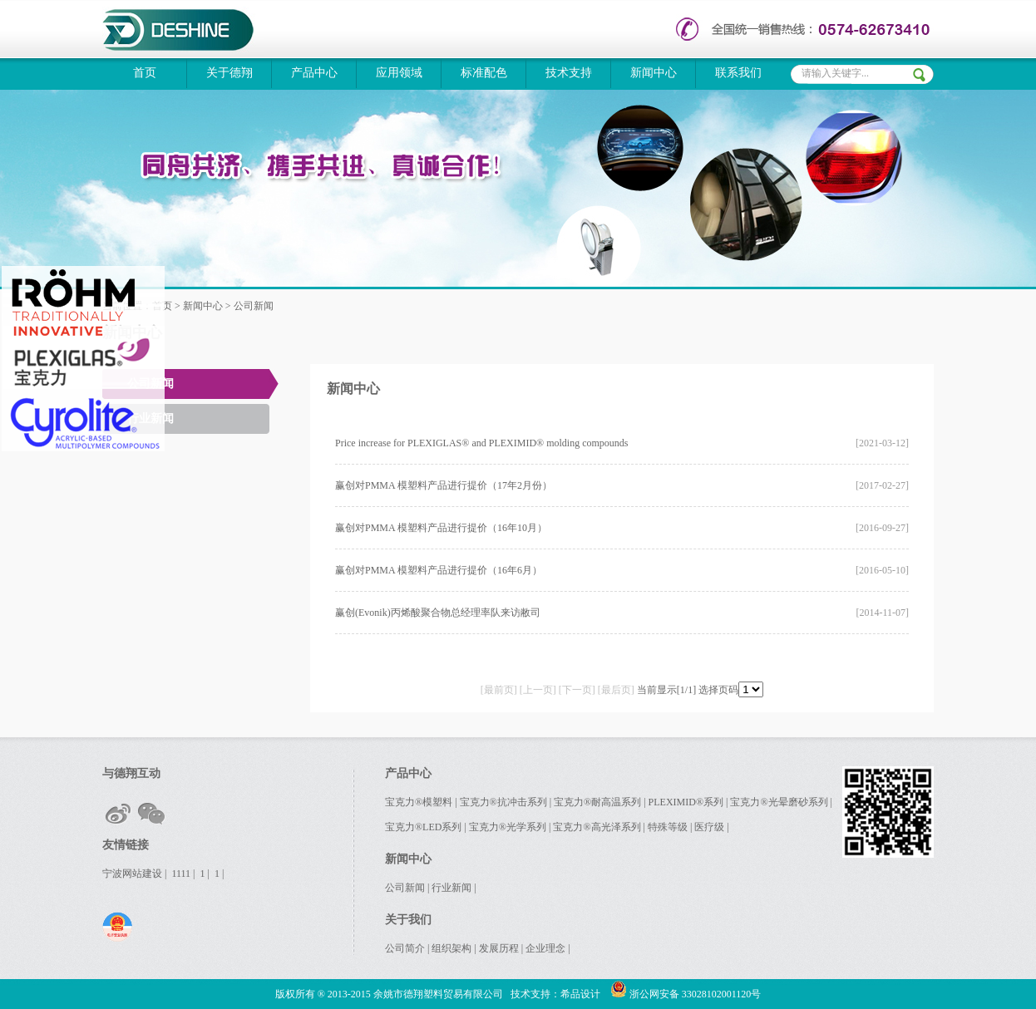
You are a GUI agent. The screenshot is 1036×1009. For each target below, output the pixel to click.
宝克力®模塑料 (418, 802)
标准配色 (484, 72)
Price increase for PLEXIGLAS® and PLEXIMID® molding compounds (482, 443)
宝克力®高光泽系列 (596, 827)
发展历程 (499, 948)
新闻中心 (653, 72)
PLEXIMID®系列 (686, 802)
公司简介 (405, 948)
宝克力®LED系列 (423, 827)
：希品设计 (575, 994)
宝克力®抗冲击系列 (503, 802)
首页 (144, 72)
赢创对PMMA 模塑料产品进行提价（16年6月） (438, 570)
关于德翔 (229, 72)
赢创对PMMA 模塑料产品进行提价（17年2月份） (443, 485)
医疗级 (709, 827)
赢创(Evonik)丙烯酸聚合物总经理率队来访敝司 (437, 612)
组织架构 (451, 948)
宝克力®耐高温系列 (597, 802)
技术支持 (568, 72)
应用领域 (399, 72)
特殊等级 (668, 827)
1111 (180, 873)
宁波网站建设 (132, 873)
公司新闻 (150, 383)
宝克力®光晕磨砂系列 (778, 802)
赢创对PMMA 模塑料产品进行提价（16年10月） (441, 528)
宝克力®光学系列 (507, 827)
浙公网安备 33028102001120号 (686, 994)
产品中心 (314, 72)
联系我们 (738, 72)
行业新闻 (150, 418)
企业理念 (545, 948)
